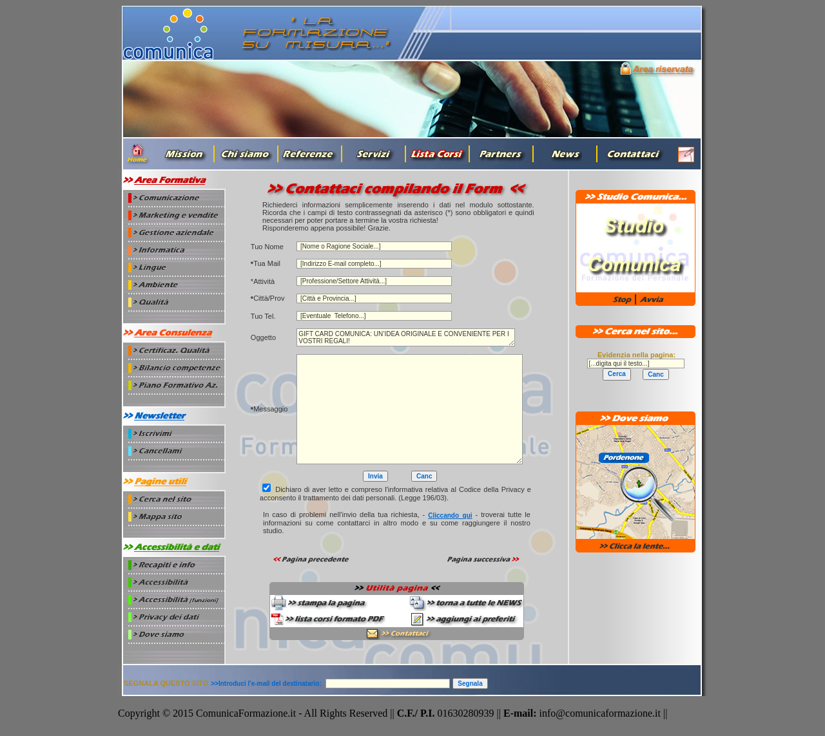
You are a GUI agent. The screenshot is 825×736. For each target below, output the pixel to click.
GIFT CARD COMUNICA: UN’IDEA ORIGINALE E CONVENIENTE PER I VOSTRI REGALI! (405, 337)
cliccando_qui (450, 515)
